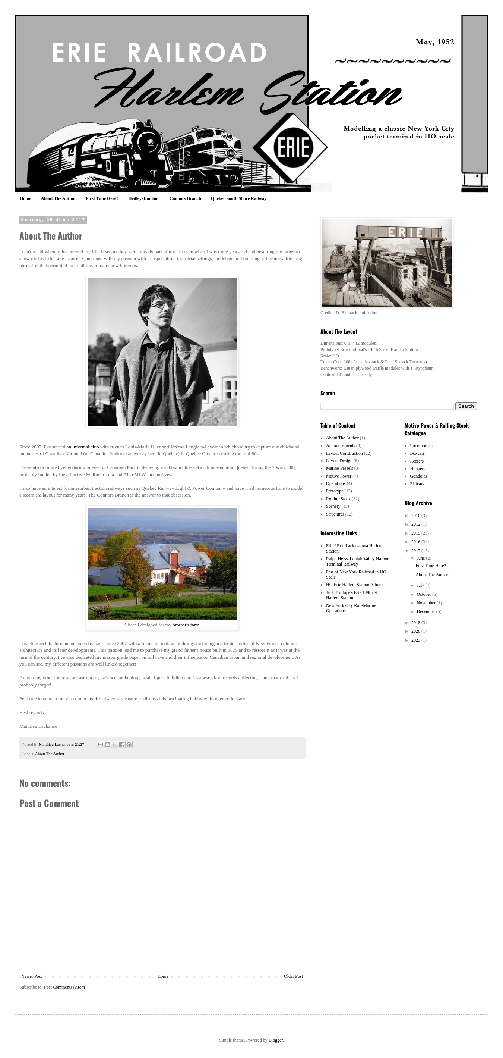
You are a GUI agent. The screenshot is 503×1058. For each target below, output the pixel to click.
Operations (336, 483)
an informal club (83, 447)
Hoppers (418, 468)
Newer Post (31, 976)
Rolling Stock (338, 498)
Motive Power (338, 476)
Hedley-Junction (144, 198)
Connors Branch (185, 198)
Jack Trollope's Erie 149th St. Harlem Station (352, 595)
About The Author (58, 198)
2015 (416, 533)
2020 (416, 631)
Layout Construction (344, 453)
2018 (416, 622)
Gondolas (418, 476)
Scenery (333, 506)
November (427, 602)
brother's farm (186, 624)
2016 (416, 541)
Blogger (276, 1040)
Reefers (417, 461)
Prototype (335, 491)
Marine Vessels (339, 468)
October (424, 594)
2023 (416, 640)
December (426, 611)
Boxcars (417, 453)
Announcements (340, 445)
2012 (416, 524)
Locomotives (422, 445)
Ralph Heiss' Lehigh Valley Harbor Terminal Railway (357, 561)
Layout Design (339, 460)
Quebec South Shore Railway (238, 198)
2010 (416, 515)
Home (25, 198)
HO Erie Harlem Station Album (354, 584)
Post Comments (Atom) (65, 987)
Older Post (293, 976)
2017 (416, 550)
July (421, 585)
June (421, 558)
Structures (335, 514)
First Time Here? (102, 198)
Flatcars (417, 483)
